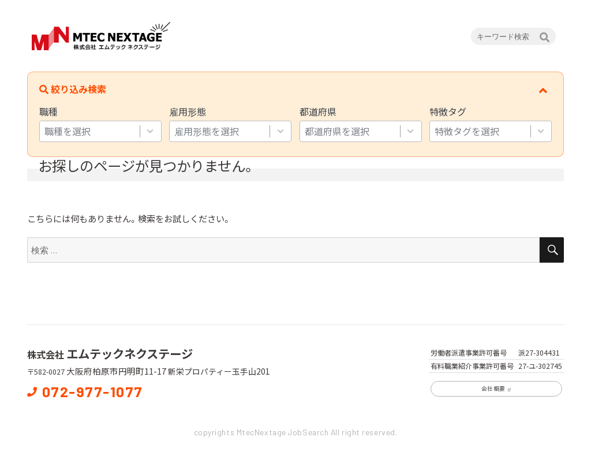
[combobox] (89, 131)
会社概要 (496, 388)
